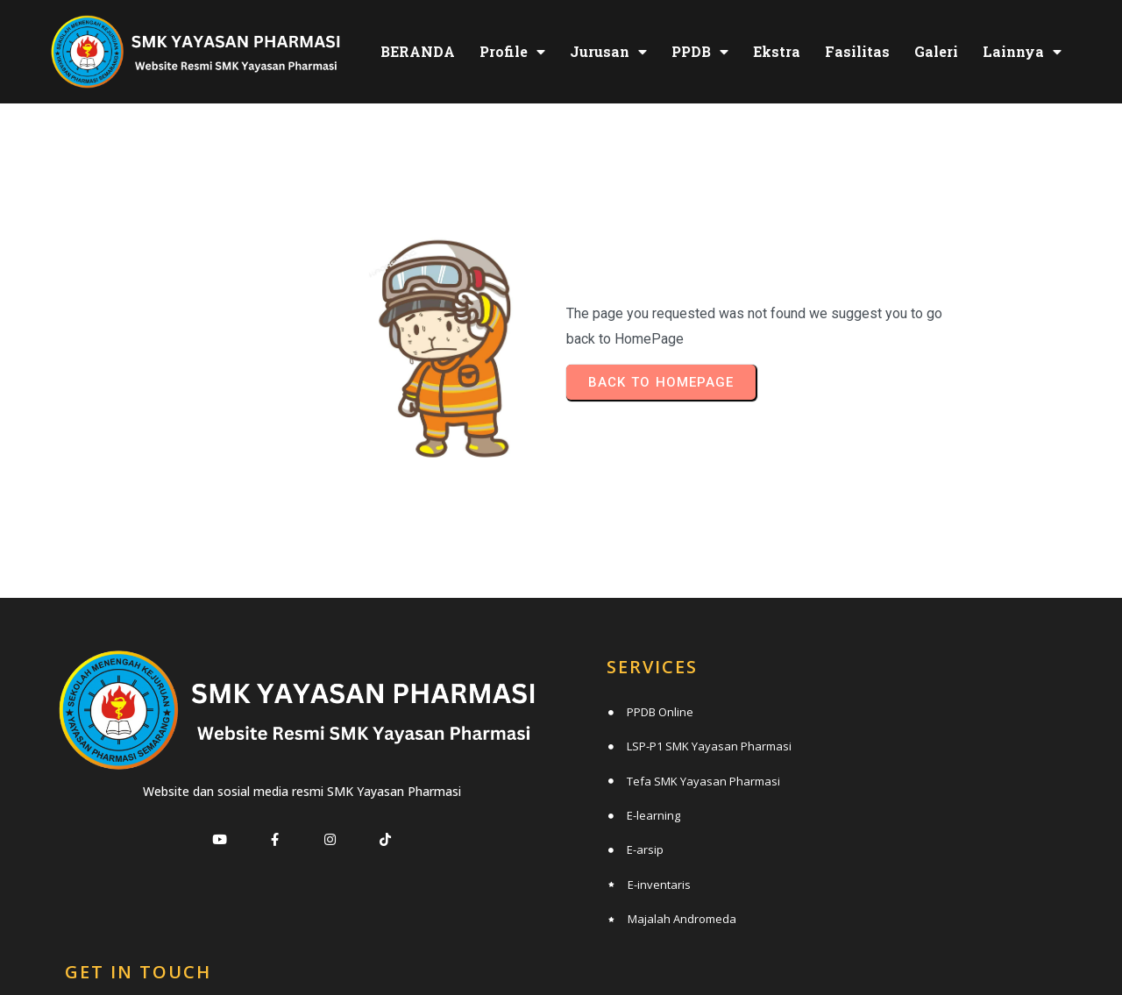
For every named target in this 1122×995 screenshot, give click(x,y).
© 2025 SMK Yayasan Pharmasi (561, 948)
